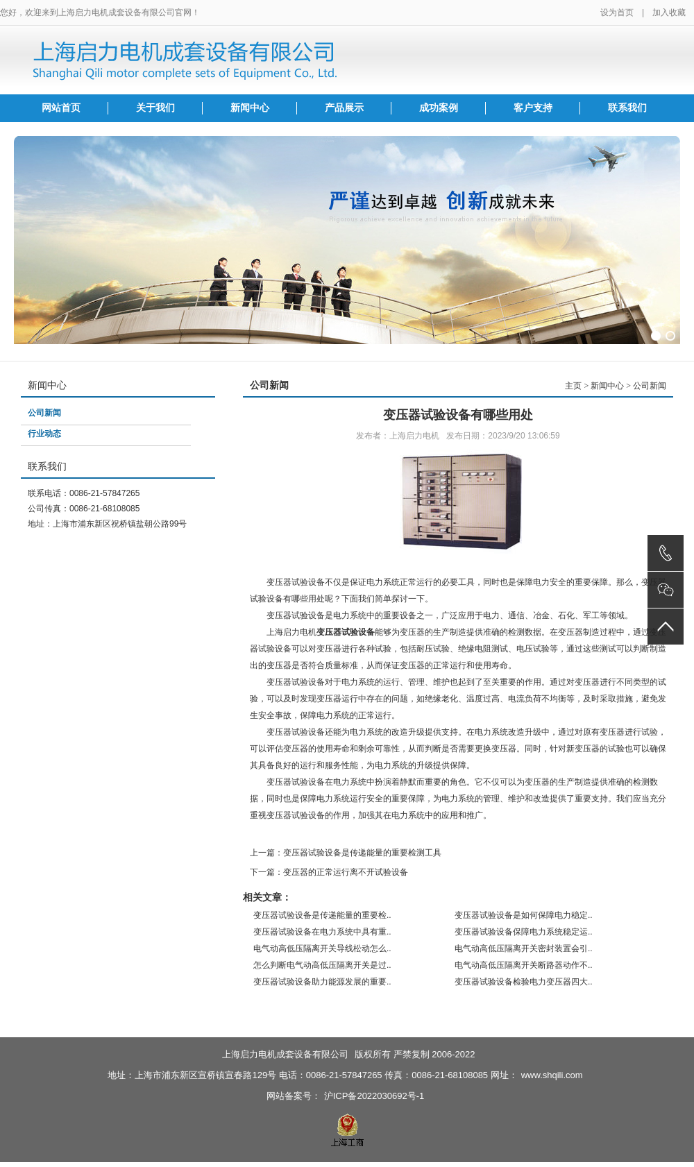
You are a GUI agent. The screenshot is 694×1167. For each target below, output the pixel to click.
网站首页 (61, 108)
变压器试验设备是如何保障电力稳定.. (524, 915)
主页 (573, 386)
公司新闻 (44, 413)
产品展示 (344, 108)
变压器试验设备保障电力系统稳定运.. (524, 932)
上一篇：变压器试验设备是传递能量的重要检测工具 (345, 853)
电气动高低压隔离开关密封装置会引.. (524, 948)
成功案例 (438, 108)
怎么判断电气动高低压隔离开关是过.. (322, 965)
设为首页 (617, 12)
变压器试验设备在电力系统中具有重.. (322, 932)
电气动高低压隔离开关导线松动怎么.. (322, 948)
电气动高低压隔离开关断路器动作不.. (524, 965)
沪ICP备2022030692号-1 (374, 1096)
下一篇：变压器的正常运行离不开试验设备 (329, 872)
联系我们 (627, 108)
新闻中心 (249, 108)
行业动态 (44, 433)
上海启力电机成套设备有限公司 (285, 1054)
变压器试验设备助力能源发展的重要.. (322, 982)
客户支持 (533, 108)
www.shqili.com (552, 1075)
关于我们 (155, 108)
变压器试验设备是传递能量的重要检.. (322, 915)
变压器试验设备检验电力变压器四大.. (524, 982)
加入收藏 (669, 12)
